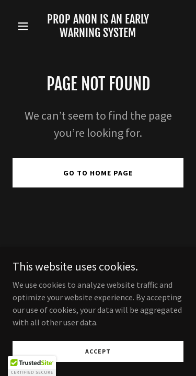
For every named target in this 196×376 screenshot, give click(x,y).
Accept (98, 351)
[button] (25, 26)
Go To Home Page (98, 173)
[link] (98, 34)
